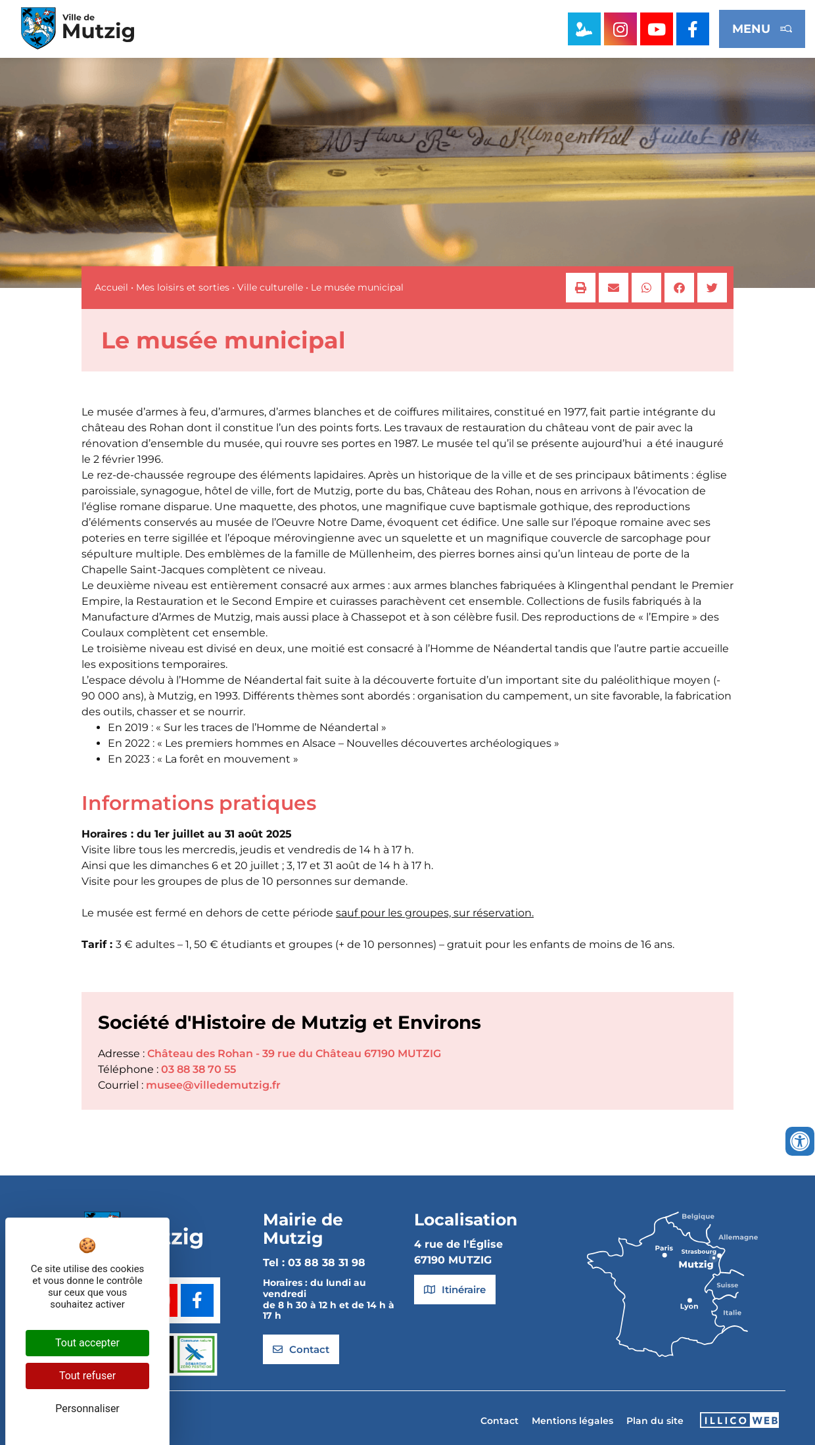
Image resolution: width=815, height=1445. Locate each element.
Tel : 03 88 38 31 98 (314, 1262)
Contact (499, 1421)
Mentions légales (572, 1421)
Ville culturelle (270, 287)
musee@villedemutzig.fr (213, 1085)
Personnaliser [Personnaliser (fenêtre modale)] (87, 1408)
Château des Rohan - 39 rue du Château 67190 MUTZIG (294, 1053)
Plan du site (655, 1421)
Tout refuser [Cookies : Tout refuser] (87, 1375)
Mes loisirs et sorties (182, 287)
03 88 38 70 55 (198, 1069)
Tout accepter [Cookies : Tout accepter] (87, 1343)
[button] (580, 287)
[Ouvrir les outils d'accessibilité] (799, 1141)
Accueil (111, 287)
